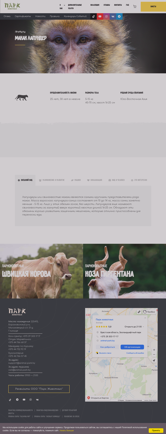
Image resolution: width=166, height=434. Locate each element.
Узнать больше (66, 430)
